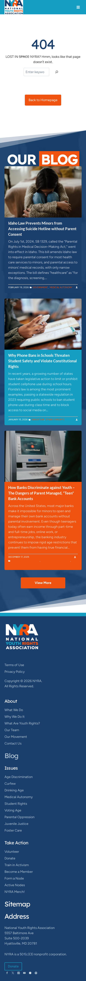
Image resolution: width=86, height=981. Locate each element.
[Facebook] (7, 972)
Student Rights (55, 419)
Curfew (10, 784)
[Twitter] (12, 972)
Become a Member (18, 872)
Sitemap (17, 904)
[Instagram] (18, 972)
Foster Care (13, 830)
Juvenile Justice (16, 824)
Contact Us (12, 743)
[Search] (56, 72)
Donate (9, 858)
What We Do (13, 710)
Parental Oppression (19, 817)
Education (37, 419)
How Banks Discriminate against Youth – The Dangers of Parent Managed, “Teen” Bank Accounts (41, 493)
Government (40, 287)
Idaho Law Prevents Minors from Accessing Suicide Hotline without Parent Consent (42, 228)
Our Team (11, 730)
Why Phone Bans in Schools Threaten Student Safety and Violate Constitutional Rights (42, 361)
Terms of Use (14, 665)
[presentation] (43, 191)
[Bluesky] (30, 972)
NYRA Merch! (14, 892)
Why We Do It (14, 717)
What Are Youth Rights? (22, 723)
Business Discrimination (25, 560)
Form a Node (14, 878)
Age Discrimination (18, 777)
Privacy (13, 564)
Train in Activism (16, 865)
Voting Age (12, 810)
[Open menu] (78, 7)
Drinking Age (14, 790)
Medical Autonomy (61, 287)
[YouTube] (24, 972)
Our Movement (15, 737)
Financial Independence (55, 560)
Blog (11, 755)
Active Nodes (14, 885)
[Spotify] (35, 972)
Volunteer (11, 852)
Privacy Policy (14, 672)
